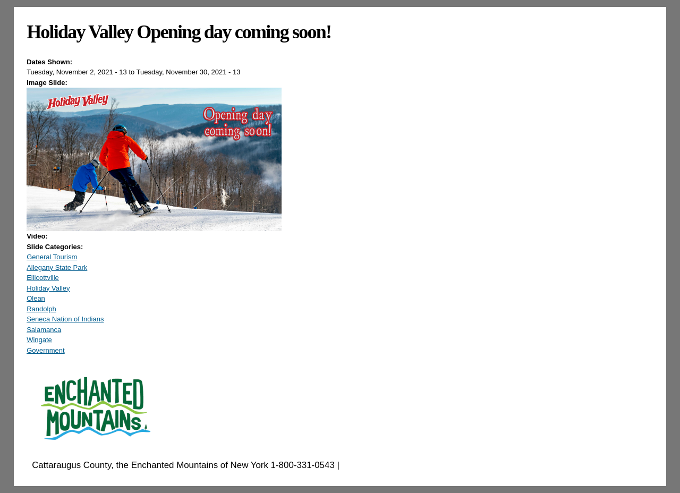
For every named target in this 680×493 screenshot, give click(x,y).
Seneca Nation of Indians (65, 319)
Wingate (39, 340)
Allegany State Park (57, 267)
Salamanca (44, 330)
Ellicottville (43, 278)
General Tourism (52, 257)
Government (46, 350)
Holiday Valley (48, 288)
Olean (36, 298)
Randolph (41, 309)
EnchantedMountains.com (394, 465)
